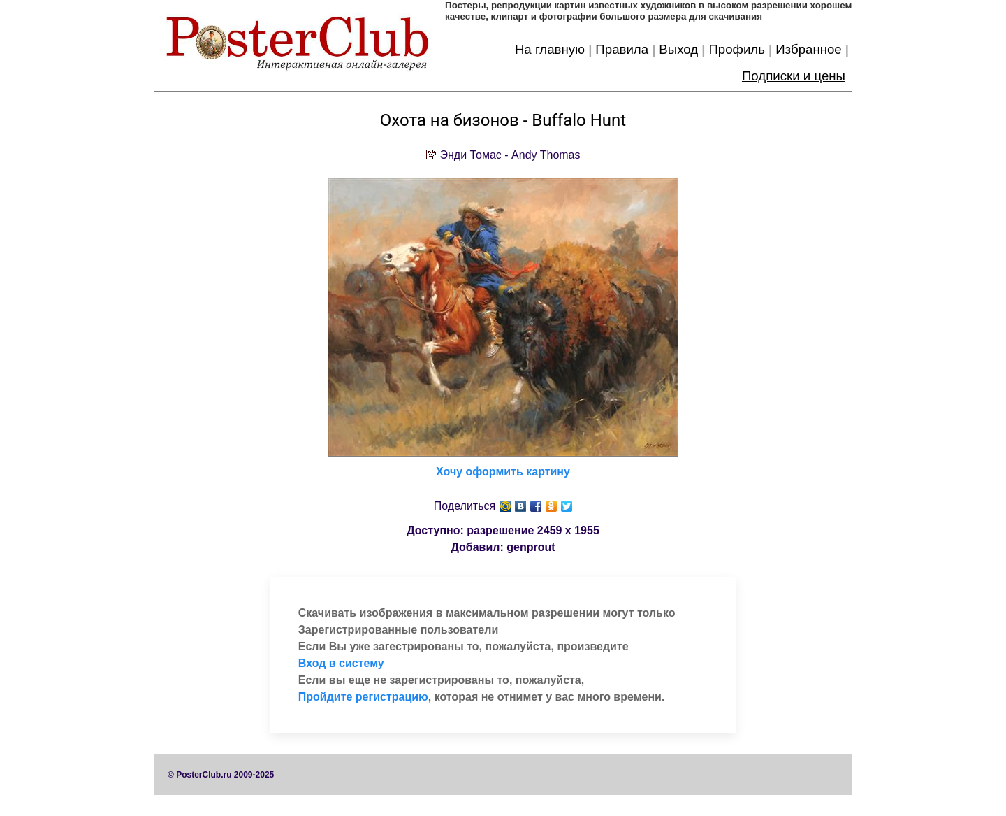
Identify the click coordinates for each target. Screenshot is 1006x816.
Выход (678, 49)
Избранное (808, 49)
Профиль (736, 49)
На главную (550, 49)
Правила (621, 49)
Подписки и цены (793, 76)
